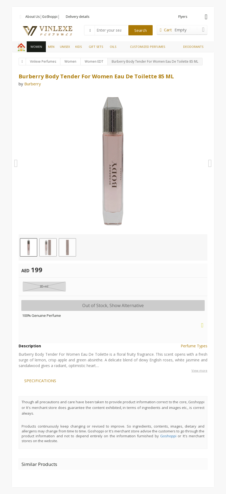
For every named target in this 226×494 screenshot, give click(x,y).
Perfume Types (194, 345)
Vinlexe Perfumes (43, 61)
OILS (113, 47)
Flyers (182, 16)
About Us (32, 16)
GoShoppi (49, 16)
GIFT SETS (96, 47)
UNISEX (65, 47)
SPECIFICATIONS (40, 380)
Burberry (32, 83)
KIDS (78, 47)
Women (70, 61)
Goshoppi (168, 435)
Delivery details (77, 16)
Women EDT (94, 61)
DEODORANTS (193, 47)
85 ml (44, 286)
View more (199, 370)
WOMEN (36, 47)
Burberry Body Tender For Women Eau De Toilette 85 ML (155, 61)
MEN (51, 47)
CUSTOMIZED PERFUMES (147, 47)
